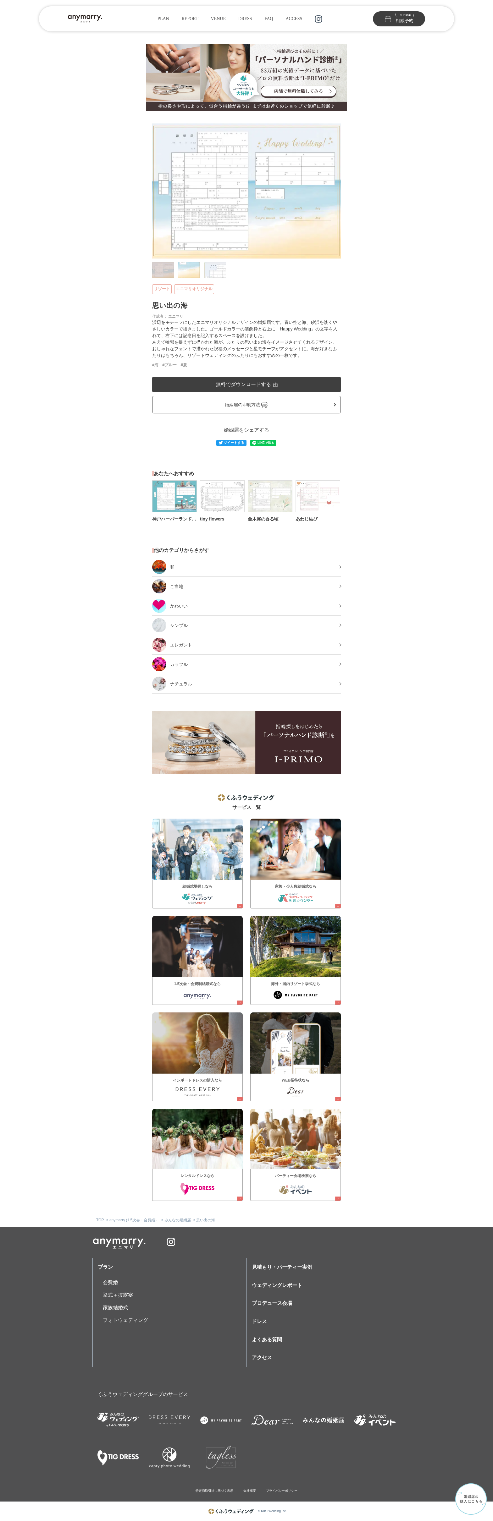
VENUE (218, 18)
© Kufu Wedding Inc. (272, 1511)
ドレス (259, 1321)
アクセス (262, 1357)
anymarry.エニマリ (119, 1242)
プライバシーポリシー (281, 1490)
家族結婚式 (115, 1307)
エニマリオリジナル (194, 288)
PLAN (163, 18)
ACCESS (293, 18)
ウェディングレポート (277, 1285)
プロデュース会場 (272, 1303)
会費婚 (110, 1282)
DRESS (245, 18)
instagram (318, 19)
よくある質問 (267, 1339)
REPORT (190, 18)
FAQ (269, 18)
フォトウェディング (125, 1320)
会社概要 (249, 1490)
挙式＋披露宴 (118, 1295)
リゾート (162, 288)
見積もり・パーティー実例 (282, 1267)
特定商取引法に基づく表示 (214, 1490)
